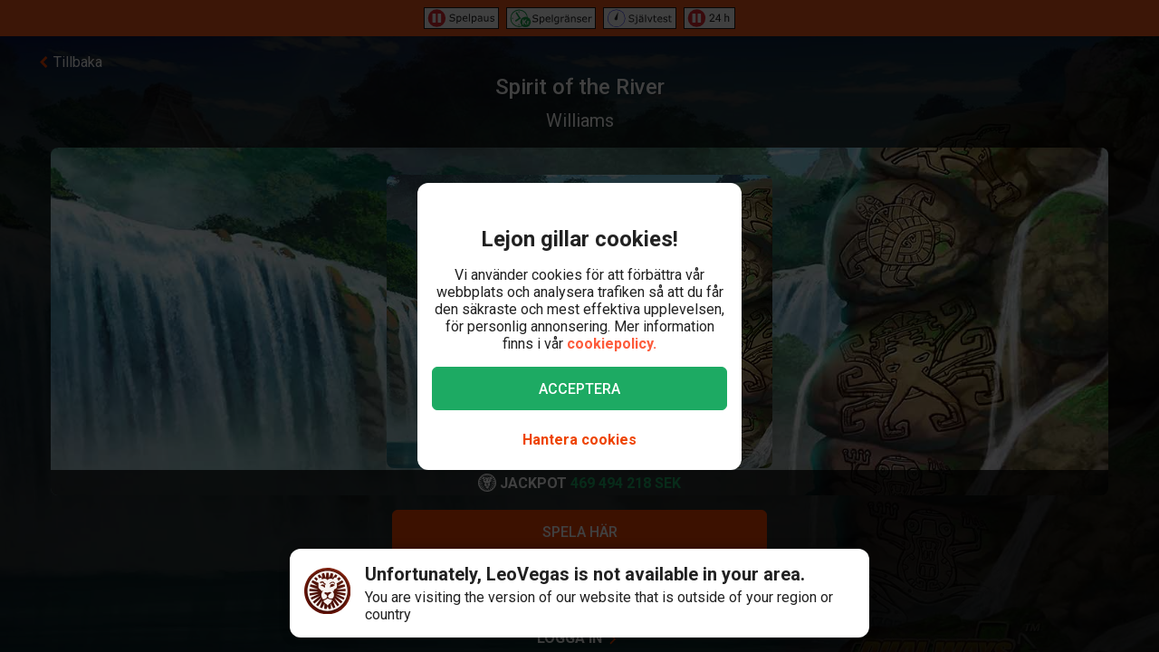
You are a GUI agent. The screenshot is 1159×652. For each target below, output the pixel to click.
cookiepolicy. (611, 343)
